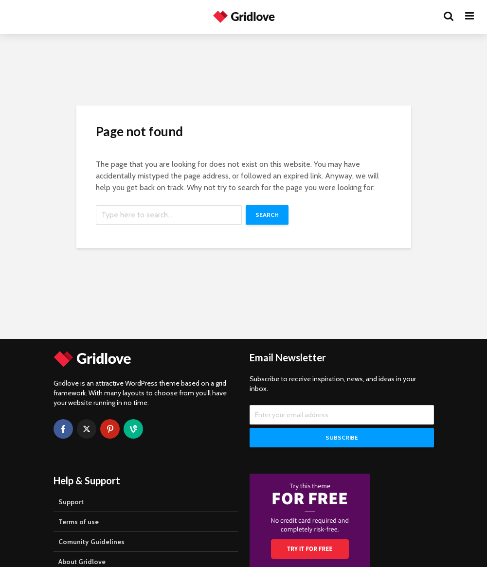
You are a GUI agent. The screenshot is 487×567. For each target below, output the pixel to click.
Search (267, 214)
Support (71, 501)
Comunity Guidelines (91, 541)
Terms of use (78, 521)
